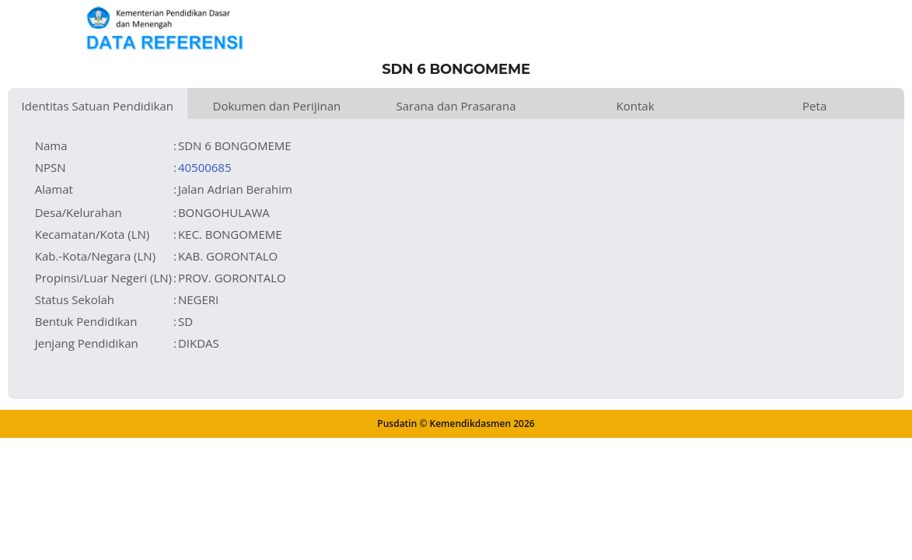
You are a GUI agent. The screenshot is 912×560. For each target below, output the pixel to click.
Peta (814, 106)
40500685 (205, 167)
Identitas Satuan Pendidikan (97, 106)
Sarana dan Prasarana (455, 106)
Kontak (636, 106)
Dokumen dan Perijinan (277, 106)
